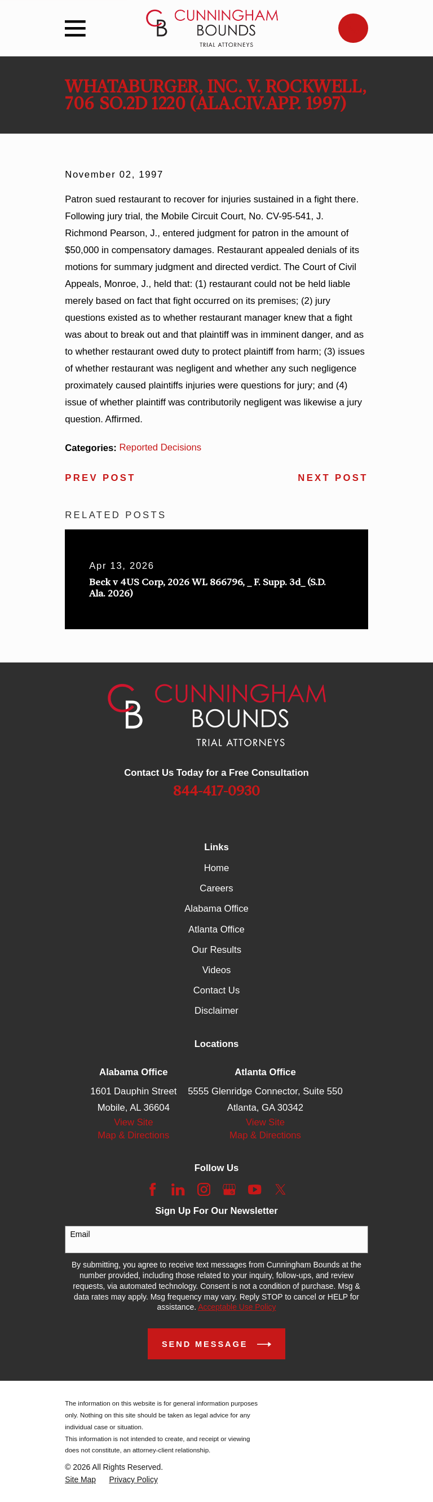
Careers (216, 888)
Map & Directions (133, 1135)
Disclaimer (216, 1010)
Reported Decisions (161, 447)
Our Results (216, 949)
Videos (216, 970)
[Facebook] (152, 1189)
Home (216, 868)
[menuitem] (80, 1479)
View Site (133, 1122)
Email (80, 1234)
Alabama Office (216, 908)
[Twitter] (280, 1189)
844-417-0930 (216, 791)
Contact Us (216, 990)
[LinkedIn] (177, 1189)
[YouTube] (254, 1189)
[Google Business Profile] (229, 1189)
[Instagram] (203, 1189)
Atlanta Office (216, 929)
